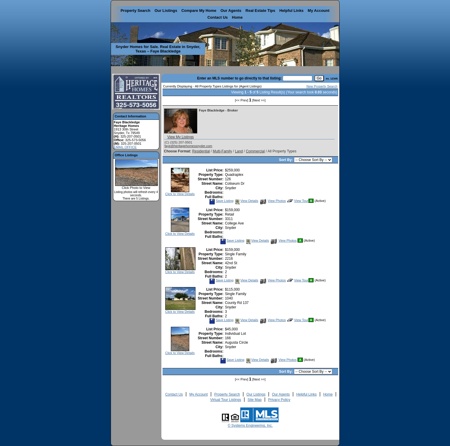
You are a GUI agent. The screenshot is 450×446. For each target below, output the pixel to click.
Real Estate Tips (260, 10)
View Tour (298, 201)
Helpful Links (291, 10)
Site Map (255, 400)
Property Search (135, 10)
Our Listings (166, 10)
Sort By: (286, 160)
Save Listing (221, 201)
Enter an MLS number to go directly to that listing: (239, 78)
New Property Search (322, 86)
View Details (246, 201)
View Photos (273, 201)
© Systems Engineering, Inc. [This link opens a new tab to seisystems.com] (250, 425)
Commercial (255, 151)
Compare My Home (198, 10)
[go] (319, 78)
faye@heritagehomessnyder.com (188, 146)
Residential (201, 151)
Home (237, 17)
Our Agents (230, 10)
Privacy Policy (279, 400)
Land (239, 151)
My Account (318, 10)
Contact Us (217, 17)
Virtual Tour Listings (225, 400)
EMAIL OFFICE (125, 147)
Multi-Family (222, 151)
